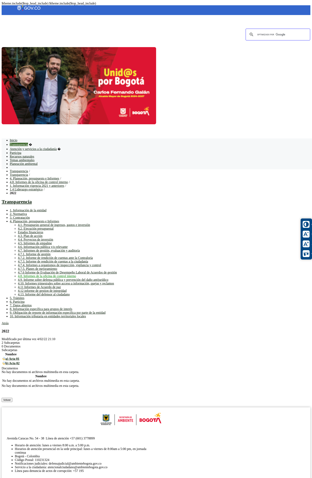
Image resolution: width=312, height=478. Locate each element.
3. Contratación (20, 217)
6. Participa (17, 301)
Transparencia (19, 171)
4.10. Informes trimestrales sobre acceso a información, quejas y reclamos (66, 283)
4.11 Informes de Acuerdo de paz (39, 287)
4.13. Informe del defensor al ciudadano (44, 294)
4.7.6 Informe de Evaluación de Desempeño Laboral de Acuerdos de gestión (67, 272)
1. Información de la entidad (28, 210)
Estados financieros (30, 232)
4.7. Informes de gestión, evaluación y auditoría (49, 250)
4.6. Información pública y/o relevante (43, 247)
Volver (7, 399)
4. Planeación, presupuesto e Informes (34, 178)
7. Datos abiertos (21, 305)
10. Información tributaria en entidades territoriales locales (48, 316)
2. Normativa (18, 214)
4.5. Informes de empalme (35, 243)
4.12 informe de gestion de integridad (42, 290)
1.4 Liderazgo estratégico (26, 189)
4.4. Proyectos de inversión (35, 239)
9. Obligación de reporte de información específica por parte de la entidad (58, 312)
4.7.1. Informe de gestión (34, 254)
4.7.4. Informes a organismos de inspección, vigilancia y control (59, 265)
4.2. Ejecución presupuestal (36, 228)
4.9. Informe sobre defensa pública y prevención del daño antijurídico (63, 279)
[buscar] (277, 34)
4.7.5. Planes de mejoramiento (37, 268)
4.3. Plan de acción (30, 236)
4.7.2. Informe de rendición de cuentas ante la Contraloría (55, 258)
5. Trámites (17, 298)
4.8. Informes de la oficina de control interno (39, 182)
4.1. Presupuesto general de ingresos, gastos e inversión (54, 225)
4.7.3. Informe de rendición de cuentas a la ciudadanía (53, 261)
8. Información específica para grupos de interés (41, 309)
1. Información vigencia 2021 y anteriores (37, 185)
